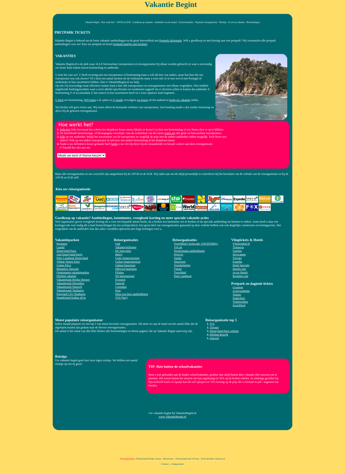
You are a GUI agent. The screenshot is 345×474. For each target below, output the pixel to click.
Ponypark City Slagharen (71, 294)
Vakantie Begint (92, 22)
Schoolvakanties (185, 22)
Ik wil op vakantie (236, 22)
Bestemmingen (253, 22)
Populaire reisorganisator (206, 22)
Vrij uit (178, 247)
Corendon (120, 287)
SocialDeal (239, 305)
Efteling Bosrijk (219, 334)
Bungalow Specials (68, 269)
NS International (124, 276)
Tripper (237, 294)
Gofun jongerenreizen (127, 261)
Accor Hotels (240, 272)
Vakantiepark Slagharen (70, 290)
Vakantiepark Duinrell (69, 287)
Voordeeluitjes (182, 265)
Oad (117, 243)
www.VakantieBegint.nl (172, 416)
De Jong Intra (123, 251)
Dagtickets (239, 298)
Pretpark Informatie (170, 40)
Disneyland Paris (66, 251)
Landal (60, 247)
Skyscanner (239, 254)
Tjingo (178, 269)
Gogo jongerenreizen (127, 258)
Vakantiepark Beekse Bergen (73, 279)
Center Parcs (64, 265)
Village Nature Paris (68, 261)
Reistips (223, 22)
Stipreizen (180, 261)
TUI (212, 324)
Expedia (237, 261)
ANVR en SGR (124, 22)
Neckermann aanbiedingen (189, 251)
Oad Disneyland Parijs (69, 254)
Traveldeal (180, 272)
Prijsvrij (178, 254)
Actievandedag (241, 291)
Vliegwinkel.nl (241, 243)
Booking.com (240, 276)
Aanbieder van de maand (166, 22)
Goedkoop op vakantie (142, 22)
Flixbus (119, 272)
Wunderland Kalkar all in (71, 297)
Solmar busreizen (125, 265)
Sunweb (120, 283)
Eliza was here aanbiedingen (131, 294)
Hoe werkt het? (108, 22)
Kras (118, 290)
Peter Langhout (183, 276)
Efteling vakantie (66, 276)
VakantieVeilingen (125, 247)
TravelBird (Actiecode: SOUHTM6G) (196, 243)
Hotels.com (239, 269)
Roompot (62, 243)
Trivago (237, 258)
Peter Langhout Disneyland (72, 258)
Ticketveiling (240, 301)
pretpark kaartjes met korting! (130, 44)
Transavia (238, 247)
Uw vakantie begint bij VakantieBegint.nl (172, 413)
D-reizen (120, 279)
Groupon (238, 287)
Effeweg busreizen (126, 269)
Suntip (177, 258)
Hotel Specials (241, 265)
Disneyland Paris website (224, 331)
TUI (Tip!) (121, 297)
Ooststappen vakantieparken (73, 272)
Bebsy (118, 254)
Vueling (237, 251)
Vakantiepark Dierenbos (70, 283)
